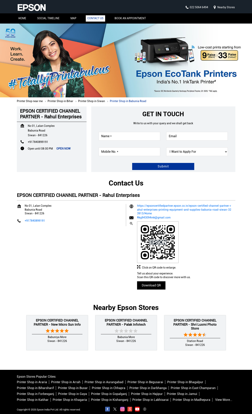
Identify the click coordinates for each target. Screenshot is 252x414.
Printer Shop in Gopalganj (109, 390)
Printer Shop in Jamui (182, 390)
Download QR (151, 281)
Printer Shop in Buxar (73, 384)
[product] (197, 147)
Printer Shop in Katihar (33, 396)
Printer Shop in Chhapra (108, 384)
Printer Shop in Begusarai (145, 378)
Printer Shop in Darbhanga (148, 384)
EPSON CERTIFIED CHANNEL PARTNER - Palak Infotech (126, 318)
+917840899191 (38, 138)
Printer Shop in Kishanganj (109, 396)
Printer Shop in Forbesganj (35, 390)
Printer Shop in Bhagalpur (185, 378)
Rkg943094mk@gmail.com (154, 213)
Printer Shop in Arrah (65, 378)
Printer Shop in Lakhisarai (150, 396)
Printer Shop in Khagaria (70, 396)
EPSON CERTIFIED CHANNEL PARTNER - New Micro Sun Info (57, 318)
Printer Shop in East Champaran (193, 384)
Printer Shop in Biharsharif (35, 384)
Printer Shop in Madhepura (191, 396)
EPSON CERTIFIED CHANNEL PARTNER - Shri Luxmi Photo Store (195, 320)
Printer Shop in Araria (32, 378)
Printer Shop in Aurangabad (104, 378)
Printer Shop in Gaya (72, 390)
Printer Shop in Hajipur (147, 390)
